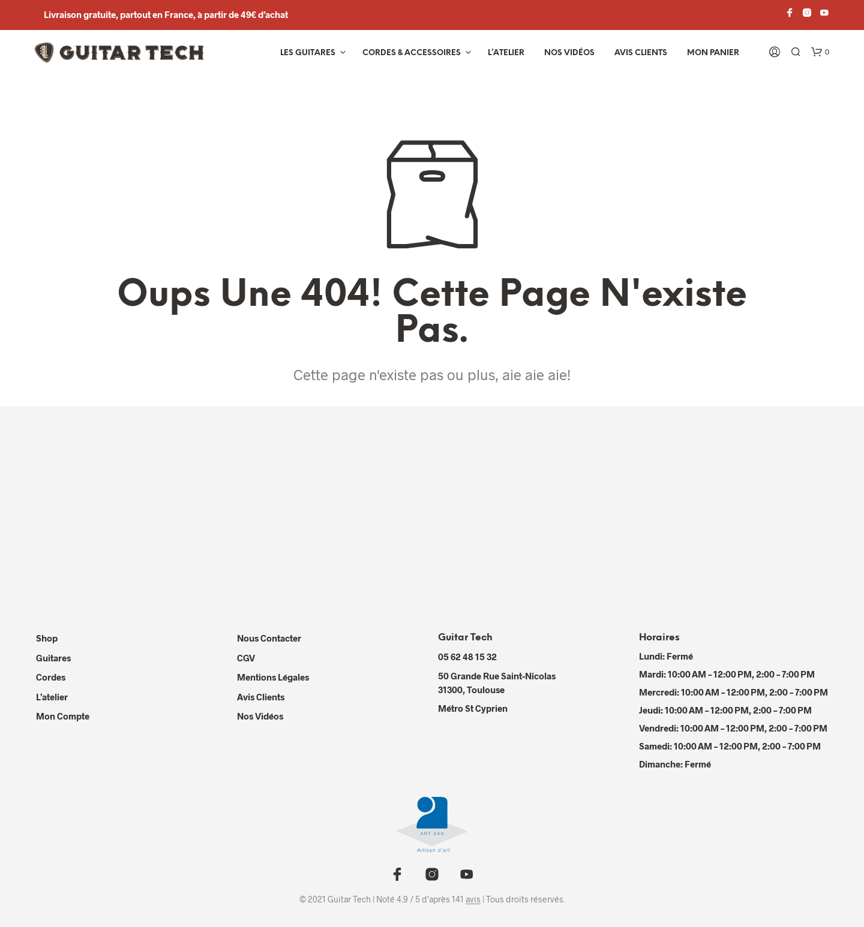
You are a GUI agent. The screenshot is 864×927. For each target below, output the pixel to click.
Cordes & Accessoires (411, 53)
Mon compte (62, 716)
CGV (246, 657)
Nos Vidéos (260, 716)
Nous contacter (269, 638)
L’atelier (506, 53)
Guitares (53, 657)
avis (473, 899)
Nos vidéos (569, 53)
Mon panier (713, 53)
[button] (820, 52)
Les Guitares (307, 53)
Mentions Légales (273, 677)
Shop (47, 638)
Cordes (50, 677)
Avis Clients (640, 53)
